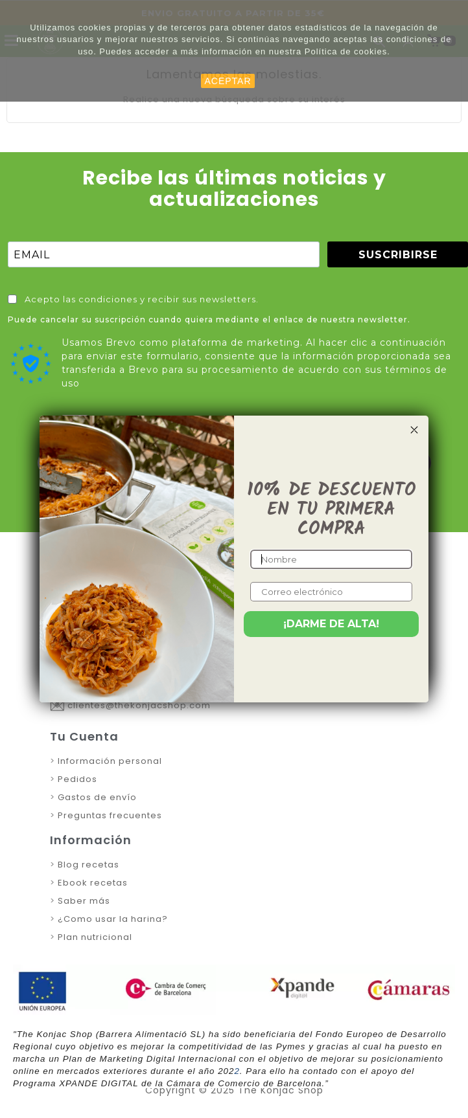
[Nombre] (331, 559)
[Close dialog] (414, 430)
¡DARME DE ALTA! (331, 624)
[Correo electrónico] (331, 591)
